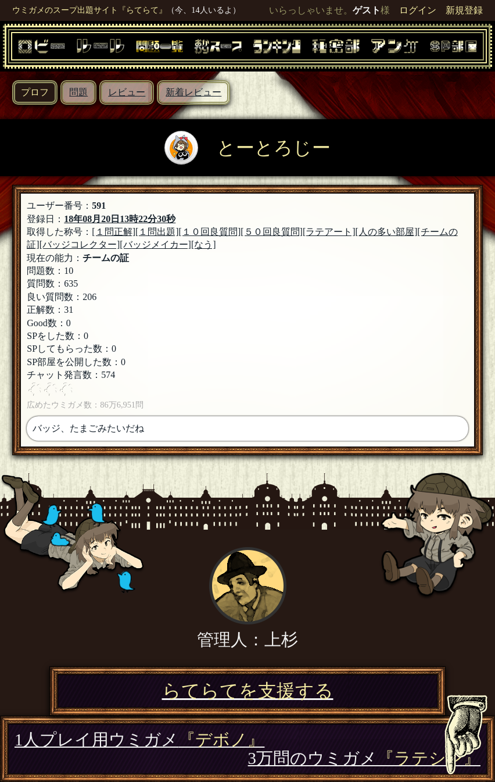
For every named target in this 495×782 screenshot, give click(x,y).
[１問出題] (157, 232)
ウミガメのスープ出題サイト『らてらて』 (89, 10)
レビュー (126, 92)
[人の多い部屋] (387, 232)
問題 (78, 92)
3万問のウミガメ (364, 758)
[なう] (203, 244)
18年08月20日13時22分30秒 (119, 219)
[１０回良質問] (210, 232)
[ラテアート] (329, 232)
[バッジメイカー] (155, 244)
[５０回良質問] (272, 232)
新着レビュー (193, 92)
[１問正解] (113, 232)
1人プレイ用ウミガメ (139, 739)
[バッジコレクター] (80, 244)
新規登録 (464, 10)
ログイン (417, 10)
